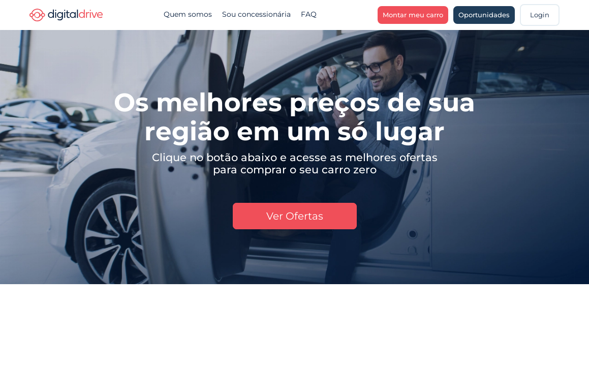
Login (539, 15)
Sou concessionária (256, 14)
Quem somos (188, 14)
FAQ (309, 14)
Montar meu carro (413, 15)
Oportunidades (484, 15)
